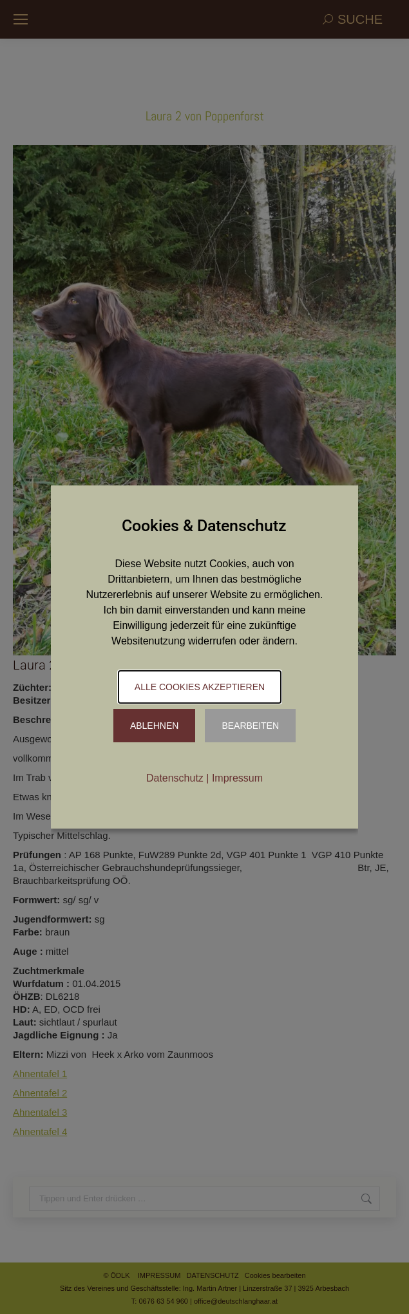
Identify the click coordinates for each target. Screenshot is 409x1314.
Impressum (237, 778)
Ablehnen (154, 725)
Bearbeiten (250, 725)
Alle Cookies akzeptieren (200, 687)
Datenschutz (175, 778)
